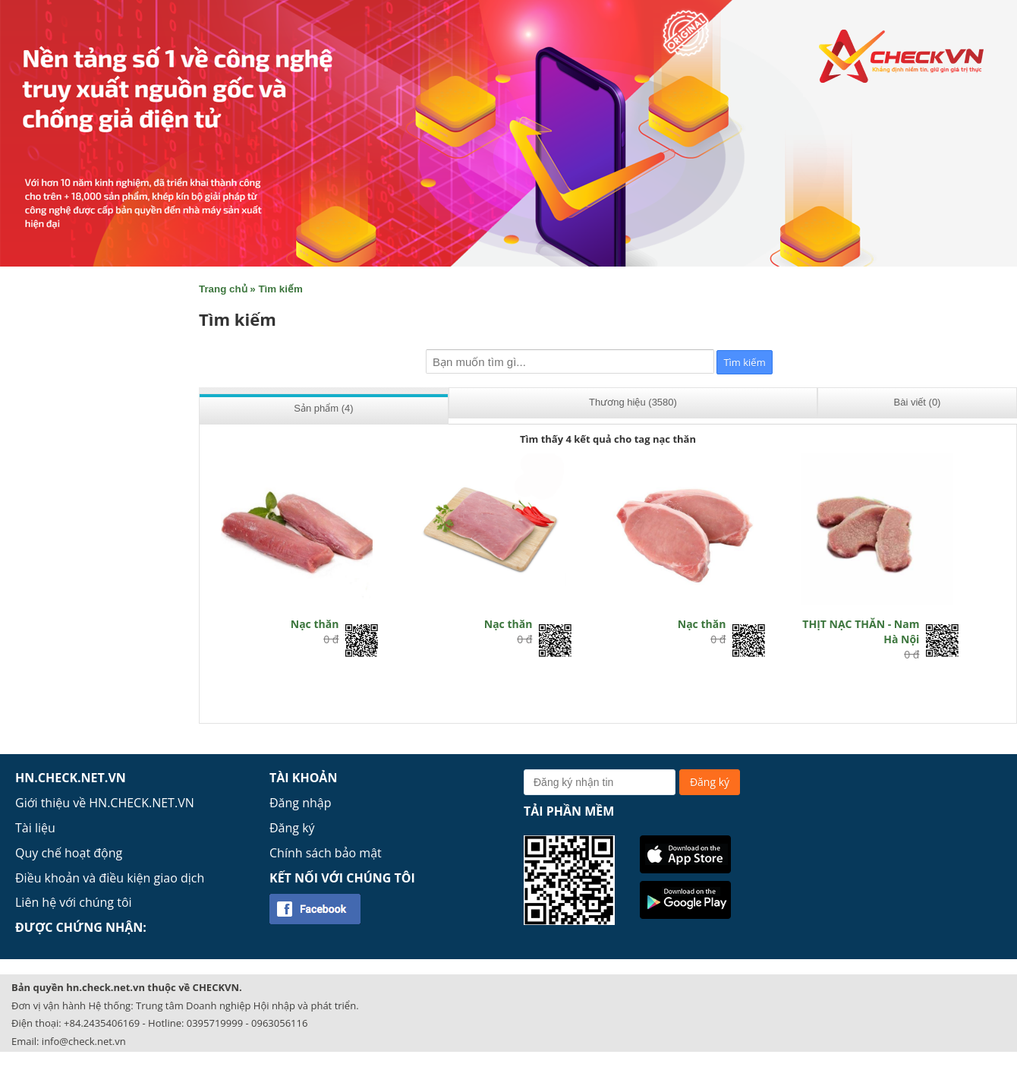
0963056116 (279, 1023)
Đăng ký (292, 827)
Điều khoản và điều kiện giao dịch (109, 878)
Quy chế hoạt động (68, 852)
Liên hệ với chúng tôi (73, 902)
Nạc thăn (315, 624)
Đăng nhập (300, 802)
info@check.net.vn (84, 1041)
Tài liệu (35, 827)
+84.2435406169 (102, 1023)
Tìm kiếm (280, 289)
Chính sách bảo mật (325, 852)
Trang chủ (223, 289)
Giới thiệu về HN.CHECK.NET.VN (104, 802)
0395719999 (215, 1023)
